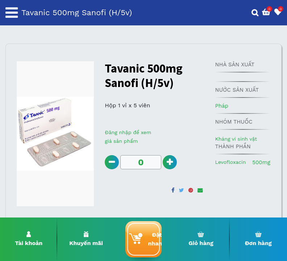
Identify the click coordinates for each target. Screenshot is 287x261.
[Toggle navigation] (11, 12)
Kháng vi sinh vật (236, 139)
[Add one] (170, 162)
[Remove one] (112, 162)
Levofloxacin (230, 162)
